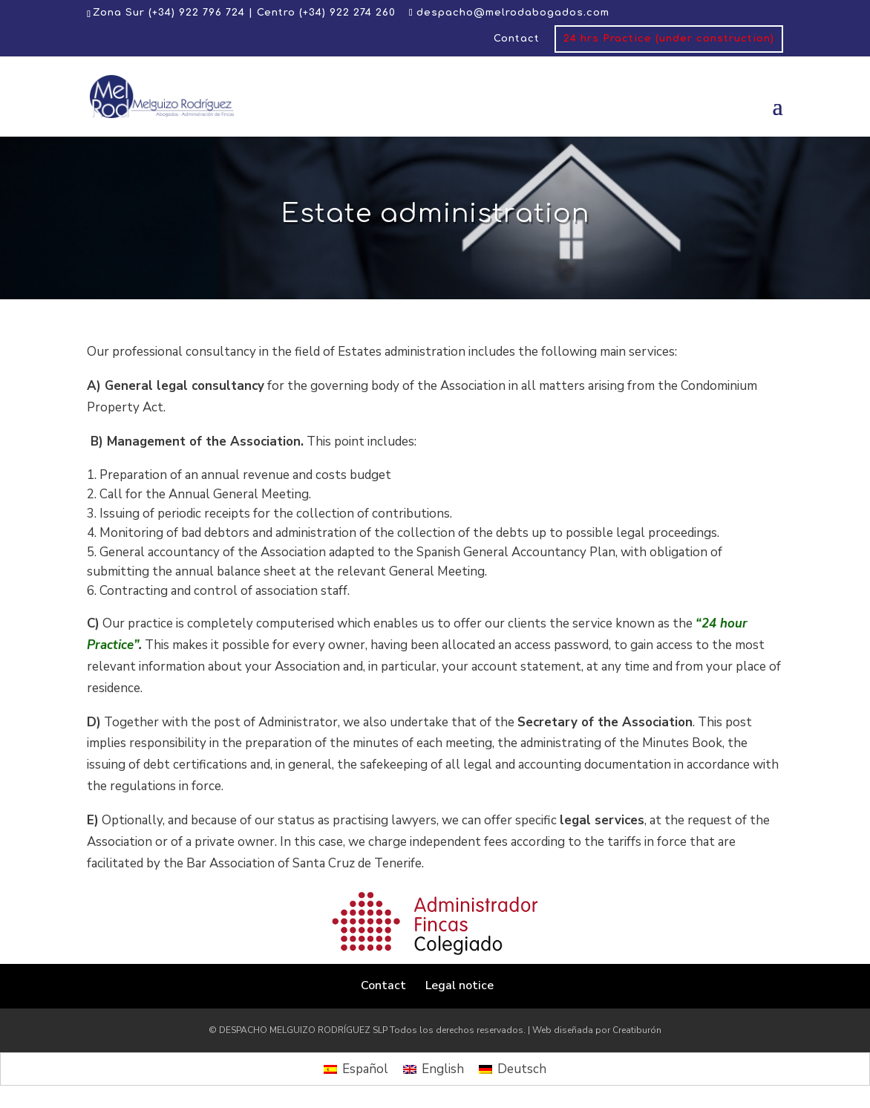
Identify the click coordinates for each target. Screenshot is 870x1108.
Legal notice (459, 985)
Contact (517, 39)
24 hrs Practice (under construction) (668, 38)
